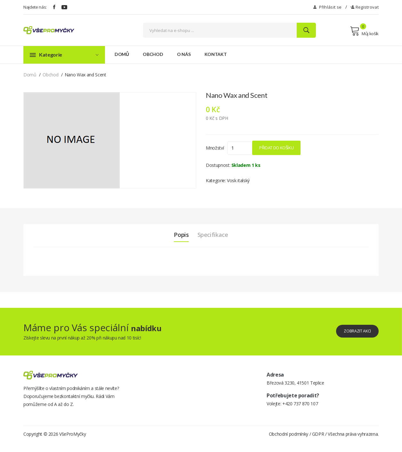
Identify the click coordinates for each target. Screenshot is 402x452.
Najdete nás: (35, 7)
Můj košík (364, 31)
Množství (215, 148)
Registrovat (364, 7)
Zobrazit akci (352, 331)
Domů (122, 54)
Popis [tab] (178, 234)
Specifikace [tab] (215, 234)
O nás (183, 54)
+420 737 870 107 (300, 404)
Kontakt (216, 54)
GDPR (318, 443)
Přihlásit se (327, 7)
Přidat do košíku (294, 148)
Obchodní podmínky (288, 443)
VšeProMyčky (72, 443)
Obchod (153, 54)
